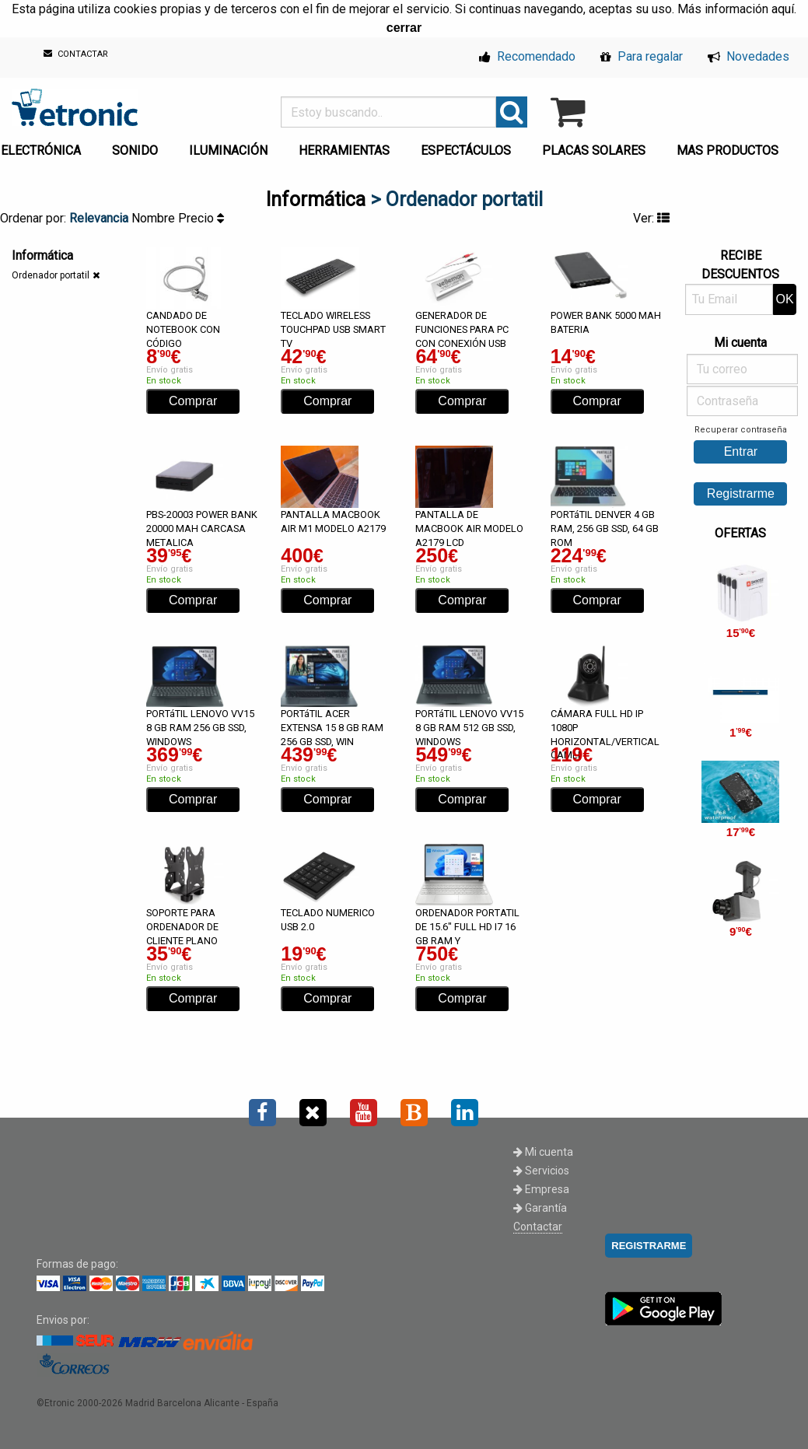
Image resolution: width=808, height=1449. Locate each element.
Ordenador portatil (50, 275)
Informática (316, 199)
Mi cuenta (543, 1152)
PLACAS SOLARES (593, 150)
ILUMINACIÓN (228, 150)
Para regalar (641, 56)
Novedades (748, 56)
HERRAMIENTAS (344, 150)
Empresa (541, 1189)
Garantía (540, 1208)
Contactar (537, 1226)
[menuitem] (138, 146)
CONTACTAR (76, 54)
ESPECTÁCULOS (466, 150)
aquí (782, 9)
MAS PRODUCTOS (727, 150)
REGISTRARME (648, 1245)
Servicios (541, 1170)
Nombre (154, 218)
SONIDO (135, 150)
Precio (201, 218)
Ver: (651, 218)
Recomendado (527, 56)
